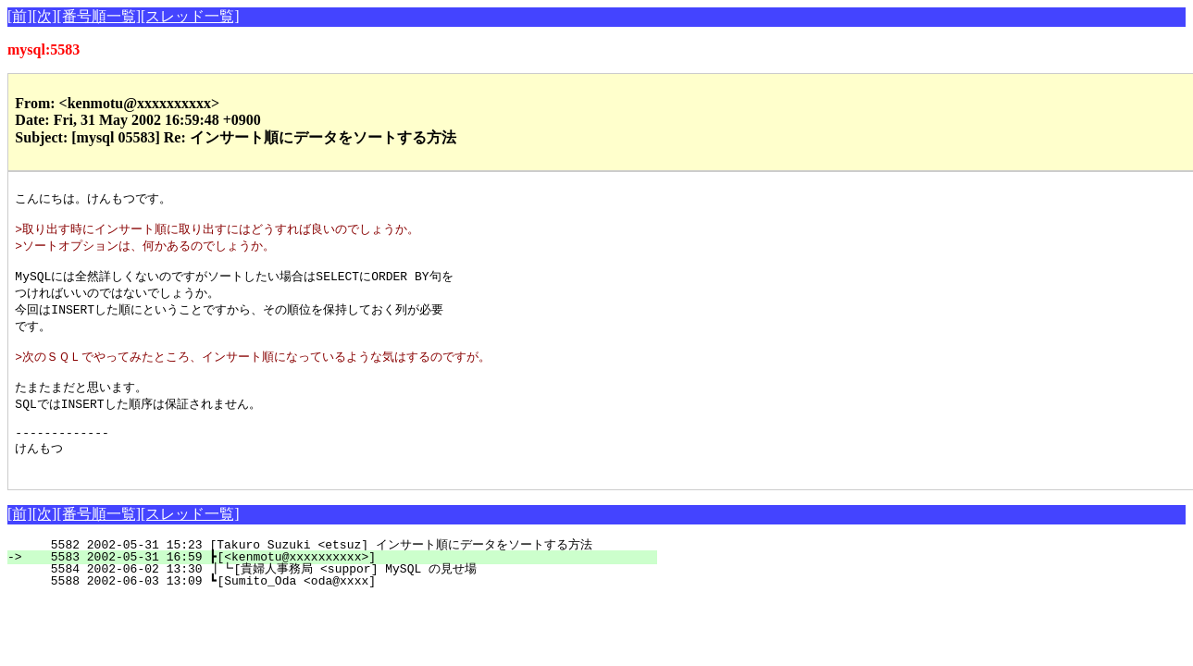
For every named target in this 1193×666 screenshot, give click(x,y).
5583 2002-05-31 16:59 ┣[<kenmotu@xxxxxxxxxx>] (343, 586)
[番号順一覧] (98, 16)
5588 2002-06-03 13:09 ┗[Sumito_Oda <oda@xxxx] (343, 610)
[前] (19, 16)
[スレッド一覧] (190, 16)
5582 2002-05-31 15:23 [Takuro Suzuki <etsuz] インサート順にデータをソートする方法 (325, 574)
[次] (44, 16)
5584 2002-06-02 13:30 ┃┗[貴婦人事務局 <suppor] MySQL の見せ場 (327, 598)
